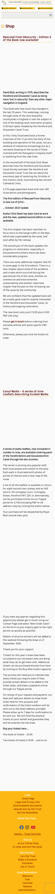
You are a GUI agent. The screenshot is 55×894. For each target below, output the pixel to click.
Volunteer (27, 863)
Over (27, 879)
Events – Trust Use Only (27, 834)
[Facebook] (22, 828)
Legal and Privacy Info (27, 802)
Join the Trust (28, 856)
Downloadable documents (27, 805)
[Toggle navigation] (51, 15)
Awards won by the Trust (27, 809)
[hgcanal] (27, 828)
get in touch (17, 321)
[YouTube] (33, 828)
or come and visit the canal (27, 846)
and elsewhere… (28, 890)
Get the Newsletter (27, 812)
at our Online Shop (28, 843)
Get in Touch (27, 866)
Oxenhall (28, 883)
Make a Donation (27, 859)
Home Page (28, 798)
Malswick (27, 876)
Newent (27, 886)
